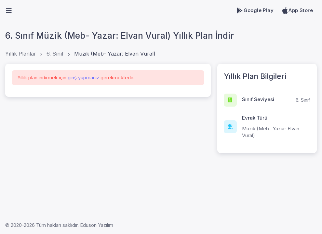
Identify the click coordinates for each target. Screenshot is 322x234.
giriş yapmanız (83, 77)
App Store (297, 10)
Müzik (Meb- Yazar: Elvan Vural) (114, 53)
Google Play (255, 10)
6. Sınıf (55, 53)
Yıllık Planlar (20, 53)
